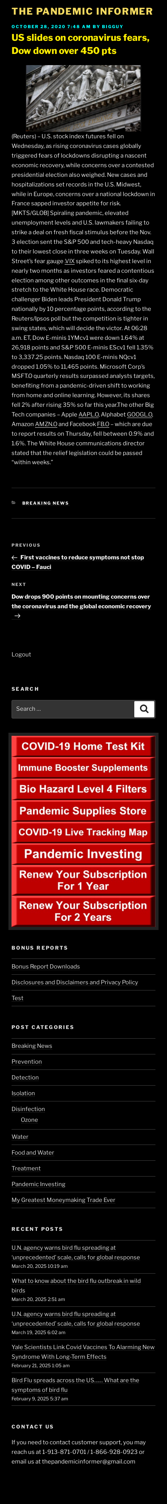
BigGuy (113, 26)
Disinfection (28, 1109)
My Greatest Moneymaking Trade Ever (63, 1200)
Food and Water (33, 1152)
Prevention (27, 1061)
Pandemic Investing (38, 1184)
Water (20, 1136)
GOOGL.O (139, 414)
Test (17, 998)
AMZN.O (46, 424)
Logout (21, 654)
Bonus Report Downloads (46, 966)
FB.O (103, 424)
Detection (25, 1077)
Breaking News (46, 503)
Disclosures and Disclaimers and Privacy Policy (75, 982)
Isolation (23, 1093)
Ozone (29, 1119)
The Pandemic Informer (83, 11)
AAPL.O (88, 414)
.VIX (70, 261)
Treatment (26, 1168)
